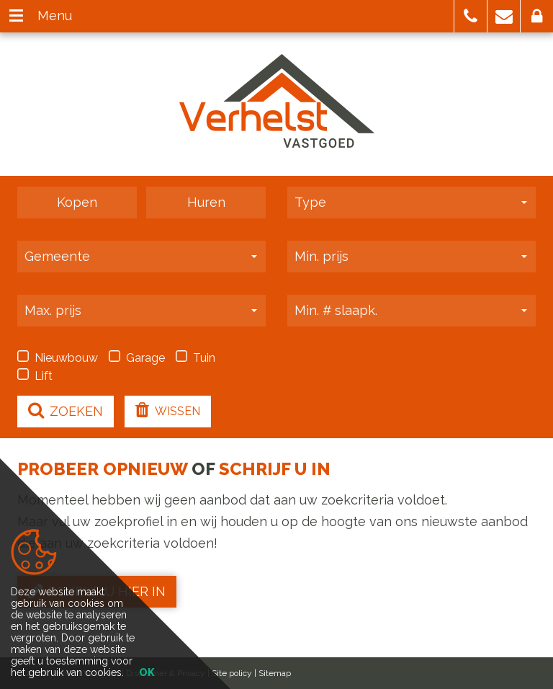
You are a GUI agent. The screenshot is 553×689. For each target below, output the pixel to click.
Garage (137, 357)
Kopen (77, 202)
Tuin (195, 357)
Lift (35, 375)
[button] (470, 16)
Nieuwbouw (57, 357)
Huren (206, 202)
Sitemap (274, 673)
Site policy (232, 673)
